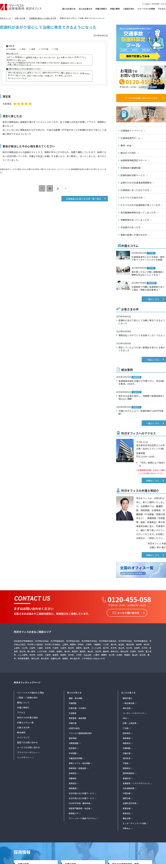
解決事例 (21, 732)
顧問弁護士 (127, 698)
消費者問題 (73, 743)
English (147, 4)
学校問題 (72, 753)
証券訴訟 (72, 773)
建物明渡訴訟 (128, 773)
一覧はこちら (152, 299)
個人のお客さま (69, 8)
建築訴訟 (126, 768)
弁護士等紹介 (101, 8)
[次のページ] (65, 188)
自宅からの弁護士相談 (27, 717)
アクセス (161, 8)
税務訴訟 (126, 743)
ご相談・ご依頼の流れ (27, 697)
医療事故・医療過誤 (77, 768)
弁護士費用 (115, 8)
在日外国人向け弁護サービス (81, 798)
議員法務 (126, 818)
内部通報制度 (128, 788)
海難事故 (72, 778)
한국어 (163, 4)
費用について (23, 702)
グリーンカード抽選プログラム (82, 818)
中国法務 (126, 793)
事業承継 (126, 808)
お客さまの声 (23, 727)
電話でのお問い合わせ (27, 742)
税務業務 (72, 788)
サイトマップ (23, 737)
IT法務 (126, 728)
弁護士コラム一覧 (25, 722)
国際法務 (126, 798)
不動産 (126, 763)
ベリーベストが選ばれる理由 (30, 692)
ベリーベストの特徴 (146, 8)
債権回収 (126, 778)
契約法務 (126, 708)
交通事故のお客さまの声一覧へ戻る (83, 198)
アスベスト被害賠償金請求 (80, 733)
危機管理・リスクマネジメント (136, 783)
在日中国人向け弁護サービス (81, 793)
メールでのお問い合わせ (28, 747)
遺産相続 (72, 738)
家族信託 (72, 783)
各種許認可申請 (129, 803)
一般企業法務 (128, 703)
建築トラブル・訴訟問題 (79, 763)
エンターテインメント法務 (134, 823)
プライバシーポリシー (27, 752)
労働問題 (72, 703)
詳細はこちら (152, 480)
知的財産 (126, 758)
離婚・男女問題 (75, 698)
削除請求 (72, 748)
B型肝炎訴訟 (74, 728)
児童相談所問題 (75, 758)
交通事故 (72, 713)
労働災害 (72, 723)
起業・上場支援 (129, 723)
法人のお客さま (85, 8)
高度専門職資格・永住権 (79, 808)
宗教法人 (126, 828)
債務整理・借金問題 (77, 718)
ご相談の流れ (128, 8)
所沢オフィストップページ (27, 682)
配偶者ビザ (73, 813)
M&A (125, 718)
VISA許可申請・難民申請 (79, 803)
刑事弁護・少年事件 (77, 708)
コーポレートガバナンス (133, 713)
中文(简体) (155, 4)
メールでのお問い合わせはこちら (141, 98)
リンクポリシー (24, 757)
